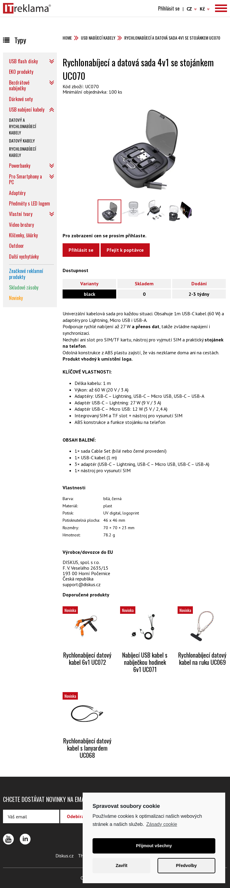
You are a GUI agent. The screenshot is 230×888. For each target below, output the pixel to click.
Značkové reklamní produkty (26, 273)
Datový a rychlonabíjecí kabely (22, 126)
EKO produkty (21, 71)
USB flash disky (23, 61)
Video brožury (21, 224)
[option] (145, 149)
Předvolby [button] (186, 865)
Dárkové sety (21, 99)
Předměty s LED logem (29, 203)
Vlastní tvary (20, 214)
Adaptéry (17, 192)
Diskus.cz (64, 856)
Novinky (16, 298)
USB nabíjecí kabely (98, 37)
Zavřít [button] (121, 865)
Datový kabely (22, 140)
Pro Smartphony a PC (25, 179)
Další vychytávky (24, 256)
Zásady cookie (161, 824)
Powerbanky (19, 165)
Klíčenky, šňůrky (23, 235)
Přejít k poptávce (125, 250)
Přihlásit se (168, 8)
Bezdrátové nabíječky (19, 85)
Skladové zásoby (23, 287)
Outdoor (16, 245)
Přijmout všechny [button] (154, 845)
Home (67, 37)
